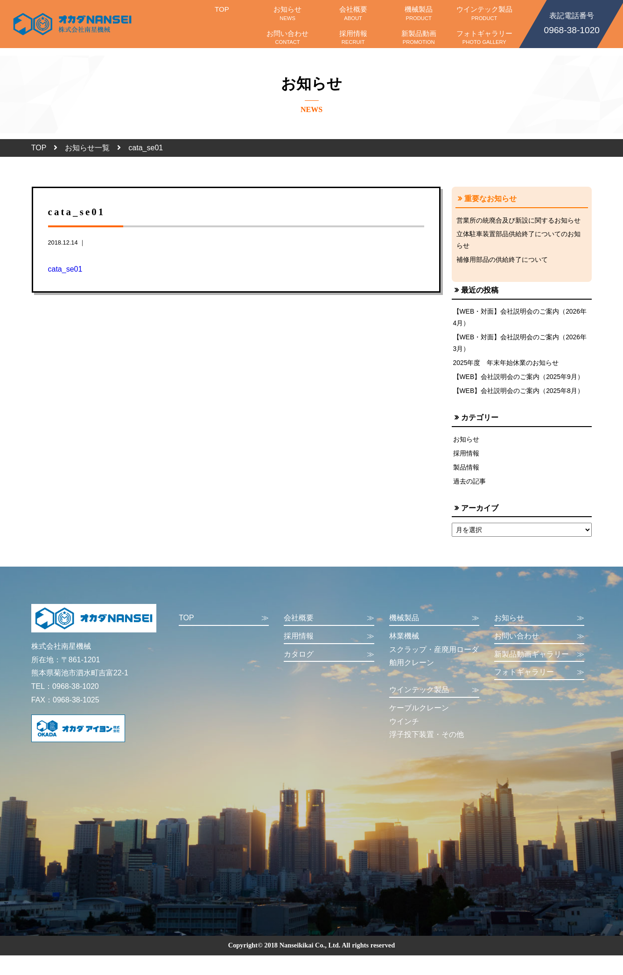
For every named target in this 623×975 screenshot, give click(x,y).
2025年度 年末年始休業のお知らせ (506, 366)
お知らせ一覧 (87, 148)
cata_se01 (65, 269)
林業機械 (404, 642)
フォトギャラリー (484, 37)
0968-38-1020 (572, 22)
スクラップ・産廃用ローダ (434, 655)
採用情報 (353, 37)
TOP (222, 13)
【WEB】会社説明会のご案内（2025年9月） (519, 380)
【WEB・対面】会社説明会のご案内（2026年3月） (520, 345)
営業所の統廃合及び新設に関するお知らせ (518, 220)
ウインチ (404, 727)
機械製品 (419, 13)
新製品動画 (419, 37)
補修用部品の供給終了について (502, 261)
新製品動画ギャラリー (539, 660)
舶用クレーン (411, 669)
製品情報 (466, 472)
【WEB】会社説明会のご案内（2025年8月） (519, 395)
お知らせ (288, 13)
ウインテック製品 (484, 13)
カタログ (329, 660)
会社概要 (353, 13)
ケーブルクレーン (419, 714)
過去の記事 (469, 487)
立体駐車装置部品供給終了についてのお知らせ (518, 240)
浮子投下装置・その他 (426, 741)
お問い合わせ (288, 37)
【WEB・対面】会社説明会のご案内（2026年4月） (520, 319)
